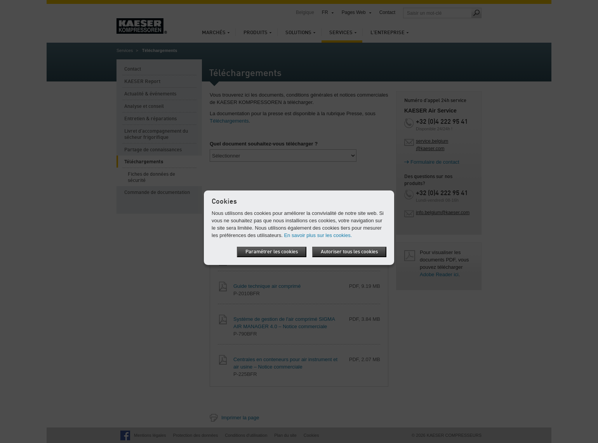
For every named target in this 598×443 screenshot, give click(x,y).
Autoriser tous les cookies (349, 251)
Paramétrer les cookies (271, 251)
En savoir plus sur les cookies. (318, 235)
